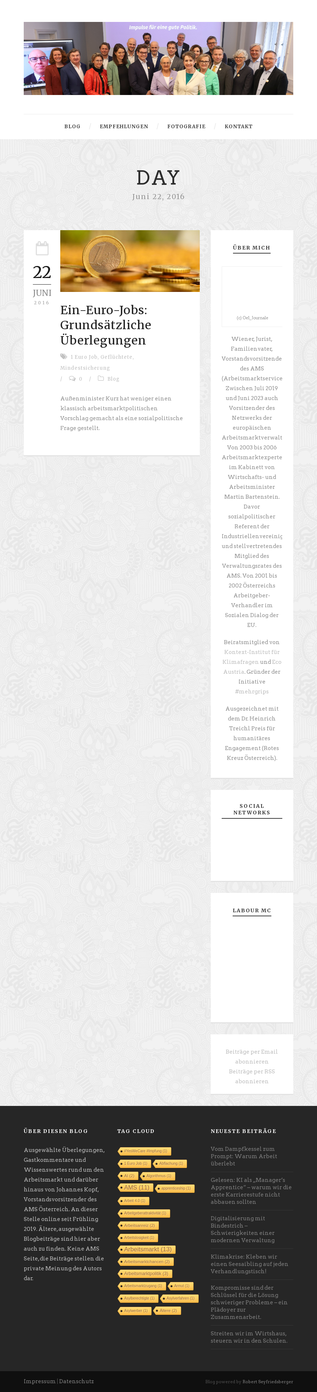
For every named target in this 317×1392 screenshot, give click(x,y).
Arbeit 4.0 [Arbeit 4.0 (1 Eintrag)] (134, 1201)
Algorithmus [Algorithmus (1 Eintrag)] (158, 1176)
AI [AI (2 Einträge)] (129, 1176)
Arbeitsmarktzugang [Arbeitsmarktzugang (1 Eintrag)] (143, 1286)
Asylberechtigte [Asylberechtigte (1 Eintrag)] (139, 1298)
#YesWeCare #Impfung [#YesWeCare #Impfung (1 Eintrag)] (145, 1151)
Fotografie (186, 126)
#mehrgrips (252, 691)
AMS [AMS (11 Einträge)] (136, 1187)
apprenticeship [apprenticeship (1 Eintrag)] (176, 1188)
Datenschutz (76, 1381)
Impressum (40, 1381)
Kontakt (239, 126)
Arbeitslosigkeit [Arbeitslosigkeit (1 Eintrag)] (139, 1238)
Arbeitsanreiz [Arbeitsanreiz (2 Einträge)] (139, 1225)
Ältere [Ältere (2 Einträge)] (168, 1310)
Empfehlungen (124, 126)
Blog (72, 126)
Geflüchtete (116, 357)
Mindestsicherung (85, 368)
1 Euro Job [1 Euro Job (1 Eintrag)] (135, 1163)
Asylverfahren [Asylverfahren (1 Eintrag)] (180, 1298)
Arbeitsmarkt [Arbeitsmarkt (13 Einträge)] (148, 1249)
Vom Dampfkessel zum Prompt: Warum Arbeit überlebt (244, 1156)
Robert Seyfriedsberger (267, 1381)
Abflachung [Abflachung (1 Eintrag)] (171, 1163)
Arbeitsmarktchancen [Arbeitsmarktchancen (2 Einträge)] (147, 1261)
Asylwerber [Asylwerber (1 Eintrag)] (136, 1311)
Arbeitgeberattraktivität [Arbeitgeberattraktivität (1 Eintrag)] (145, 1213)
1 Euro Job (84, 357)
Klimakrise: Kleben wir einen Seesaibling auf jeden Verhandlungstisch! (250, 1264)
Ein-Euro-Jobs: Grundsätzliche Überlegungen (106, 325)
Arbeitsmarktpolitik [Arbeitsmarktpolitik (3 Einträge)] (146, 1273)
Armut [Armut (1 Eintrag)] (182, 1286)
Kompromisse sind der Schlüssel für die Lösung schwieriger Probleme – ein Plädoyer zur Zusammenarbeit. (249, 1302)
